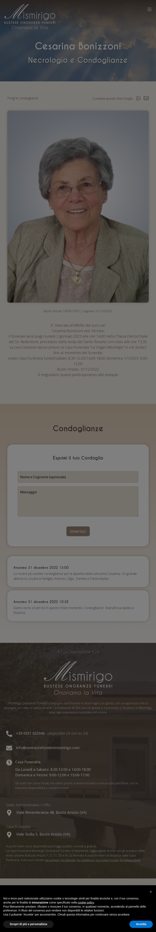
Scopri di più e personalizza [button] (28, 924)
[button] (150, 891)
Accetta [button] (141, 924)
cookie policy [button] (86, 902)
